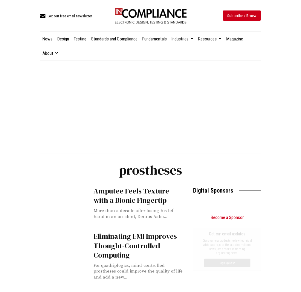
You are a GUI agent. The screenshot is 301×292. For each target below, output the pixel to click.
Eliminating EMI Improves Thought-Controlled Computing (135, 245)
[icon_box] (66, 16)
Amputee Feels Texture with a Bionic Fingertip (131, 195)
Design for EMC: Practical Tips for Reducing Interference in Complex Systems (225, 253)
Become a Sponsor (227, 217)
